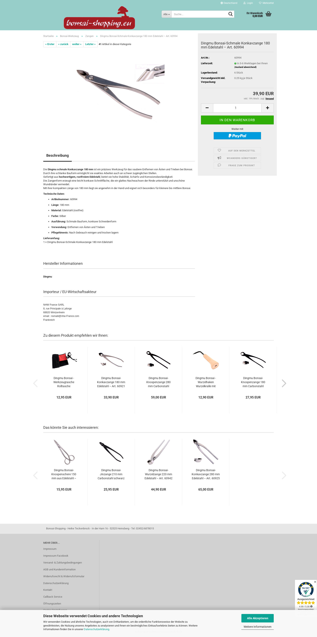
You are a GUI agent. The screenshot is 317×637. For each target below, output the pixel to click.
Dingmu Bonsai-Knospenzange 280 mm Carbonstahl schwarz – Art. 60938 (158, 382)
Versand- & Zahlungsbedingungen (62, 562)
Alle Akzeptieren (257, 618)
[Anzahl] (237, 107)
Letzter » (90, 44)
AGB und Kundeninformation (59, 569)
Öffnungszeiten (52, 603)
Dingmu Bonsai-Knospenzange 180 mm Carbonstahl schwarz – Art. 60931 (253, 382)
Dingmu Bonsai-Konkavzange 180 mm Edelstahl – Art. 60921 (111, 382)
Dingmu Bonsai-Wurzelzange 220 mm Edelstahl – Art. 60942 (158, 474)
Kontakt (47, 589)
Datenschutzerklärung (96, 629)
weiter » (76, 44)
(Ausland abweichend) (245, 67)
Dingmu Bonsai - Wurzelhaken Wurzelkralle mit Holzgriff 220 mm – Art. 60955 (206, 382)
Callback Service (52, 596)
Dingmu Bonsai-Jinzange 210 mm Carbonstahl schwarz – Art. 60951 (111, 474)
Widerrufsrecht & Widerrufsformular (63, 576)
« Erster (49, 44)
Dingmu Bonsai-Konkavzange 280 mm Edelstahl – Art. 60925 (206, 474)
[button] (229, 3)
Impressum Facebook (55, 555)
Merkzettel (266, 3)
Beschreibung (57, 155)
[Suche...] (166, 14)
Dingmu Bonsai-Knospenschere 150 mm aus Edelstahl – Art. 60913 (63, 474)
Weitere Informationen (258, 626)
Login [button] (248, 3)
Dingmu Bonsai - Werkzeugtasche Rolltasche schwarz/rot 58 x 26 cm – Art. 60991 (63, 382)
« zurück (63, 44)
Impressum (49, 548)
